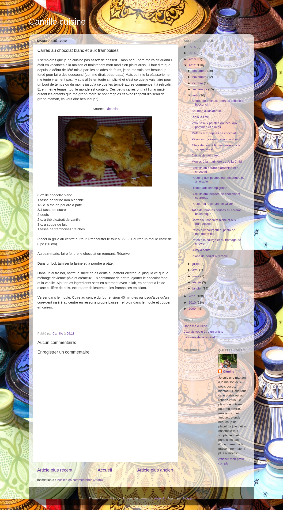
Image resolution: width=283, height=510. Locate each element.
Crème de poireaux (205, 155)
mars (196, 276)
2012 (192, 65)
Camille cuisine (57, 22)
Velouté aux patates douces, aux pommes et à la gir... (214, 125)
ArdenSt (160, 498)
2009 (192, 308)
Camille (228, 371)
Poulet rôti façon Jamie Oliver (212, 204)
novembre (200, 77)
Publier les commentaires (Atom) (80, 480)
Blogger (188, 498)
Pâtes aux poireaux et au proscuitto (216, 139)
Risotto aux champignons (209, 188)
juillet (196, 264)
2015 (192, 47)
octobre (198, 83)
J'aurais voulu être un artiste (203, 331)
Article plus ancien (155, 470)
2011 (192, 296)
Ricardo (112, 109)
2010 (192, 302)
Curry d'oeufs (201, 250)
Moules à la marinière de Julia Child (217, 161)
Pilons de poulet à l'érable (210, 256)
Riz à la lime (200, 117)
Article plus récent (54, 470)
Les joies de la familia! (199, 337)
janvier (197, 288)
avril (195, 270)
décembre (200, 70)
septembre (200, 89)
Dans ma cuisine (195, 326)
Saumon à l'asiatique (206, 111)
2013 (192, 59)
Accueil (105, 470)
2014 (192, 53)
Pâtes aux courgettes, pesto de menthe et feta (213, 232)
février (197, 282)
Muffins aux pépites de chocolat (214, 133)
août (196, 95)
